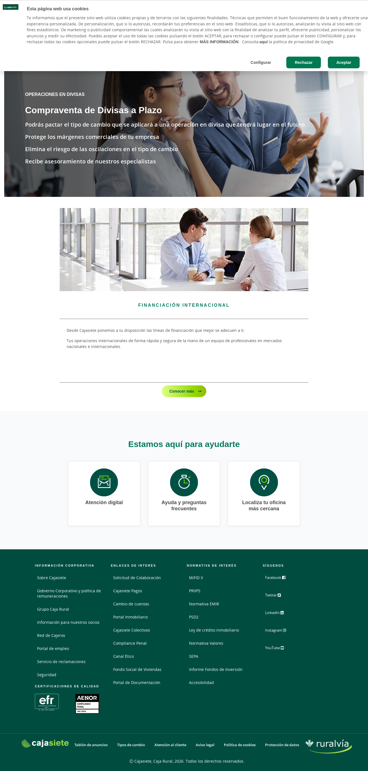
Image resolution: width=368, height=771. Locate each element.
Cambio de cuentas (131, 603)
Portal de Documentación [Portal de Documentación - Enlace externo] (136, 682)
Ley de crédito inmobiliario (214, 630)
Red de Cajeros (51, 635)
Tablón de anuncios (91, 745)
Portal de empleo (53, 648)
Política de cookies (240, 745)
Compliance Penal (130, 643)
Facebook (278, 579)
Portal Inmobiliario (130, 617)
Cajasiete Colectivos (131, 630)
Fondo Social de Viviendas (137, 669)
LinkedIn (277, 614)
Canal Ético (123, 656)
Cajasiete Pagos (127, 590)
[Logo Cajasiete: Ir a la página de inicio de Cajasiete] (45, 743)
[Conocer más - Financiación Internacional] (184, 249)
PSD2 (193, 617)
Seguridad (46, 674)
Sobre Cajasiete (51, 577)
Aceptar (343, 62)
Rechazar (304, 62)
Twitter (276, 597)
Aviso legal (205, 745)
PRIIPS (194, 590)
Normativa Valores (206, 643)
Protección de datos (282, 745)
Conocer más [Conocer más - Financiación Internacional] (182, 391)
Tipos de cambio (131, 745)
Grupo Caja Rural (53, 609)
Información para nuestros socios (68, 622)
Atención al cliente (170, 745)
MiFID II (196, 577)
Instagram (279, 631)
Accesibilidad (201, 682)
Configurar (261, 62)
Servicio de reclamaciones (61, 661)
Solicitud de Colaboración (137, 577)
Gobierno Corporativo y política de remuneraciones (69, 593)
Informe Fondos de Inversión (216, 669)
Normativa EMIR (204, 603)
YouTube (278, 649)
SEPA (193, 656)
